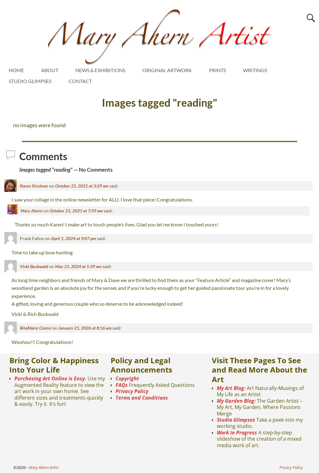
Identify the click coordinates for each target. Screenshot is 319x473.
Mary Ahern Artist (44, 467)
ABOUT (49, 70)
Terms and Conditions (142, 397)
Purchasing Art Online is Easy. (50, 378)
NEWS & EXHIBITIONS (100, 70)
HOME (16, 70)
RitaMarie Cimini (35, 328)
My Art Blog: (231, 388)
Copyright (127, 378)
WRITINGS (255, 70)
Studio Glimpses (236, 419)
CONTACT (80, 81)
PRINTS (217, 70)
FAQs (122, 385)
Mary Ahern (32, 210)
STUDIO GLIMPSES (30, 81)
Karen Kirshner (34, 185)
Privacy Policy (132, 391)
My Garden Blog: (236, 400)
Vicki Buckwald (34, 266)
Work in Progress (237, 432)
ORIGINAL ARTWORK (167, 70)
